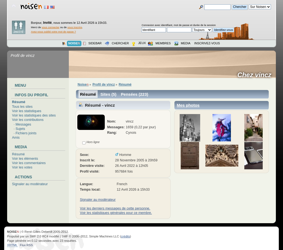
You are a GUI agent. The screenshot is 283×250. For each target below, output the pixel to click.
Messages (23, 124)
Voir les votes (22, 167)
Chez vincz (256, 75)
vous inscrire (74, 27)
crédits (125, 236)
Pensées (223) (134, 94)
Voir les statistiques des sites (34, 115)
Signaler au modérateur (30, 184)
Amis (16, 137)
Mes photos (188, 105)
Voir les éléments (25, 159)
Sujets (20, 129)
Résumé (19, 102)
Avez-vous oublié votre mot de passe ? (53, 31)
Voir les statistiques (26, 111)
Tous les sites (22, 107)
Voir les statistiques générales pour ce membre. (116, 213)
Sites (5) (108, 94)
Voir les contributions (28, 120)
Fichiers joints (26, 133)
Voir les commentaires (29, 163)
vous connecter (51, 27)
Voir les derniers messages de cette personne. (115, 208)
